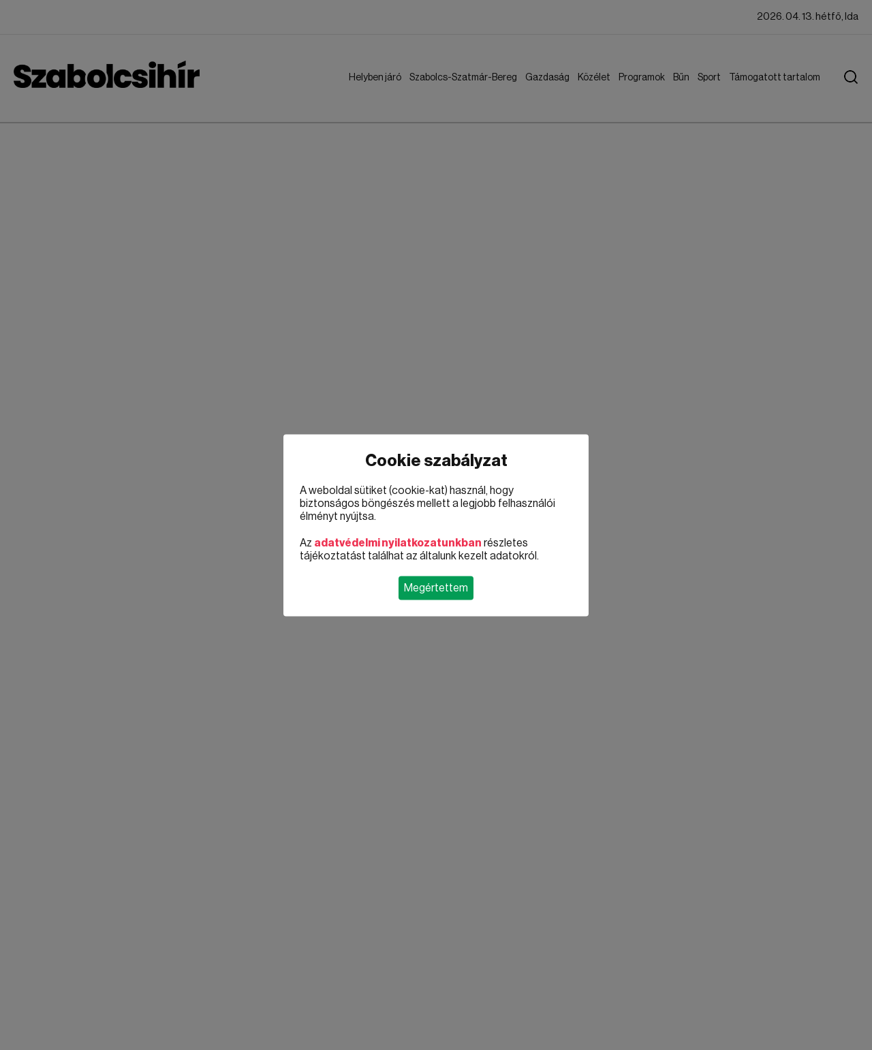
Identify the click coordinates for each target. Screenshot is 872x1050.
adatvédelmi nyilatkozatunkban (398, 542)
